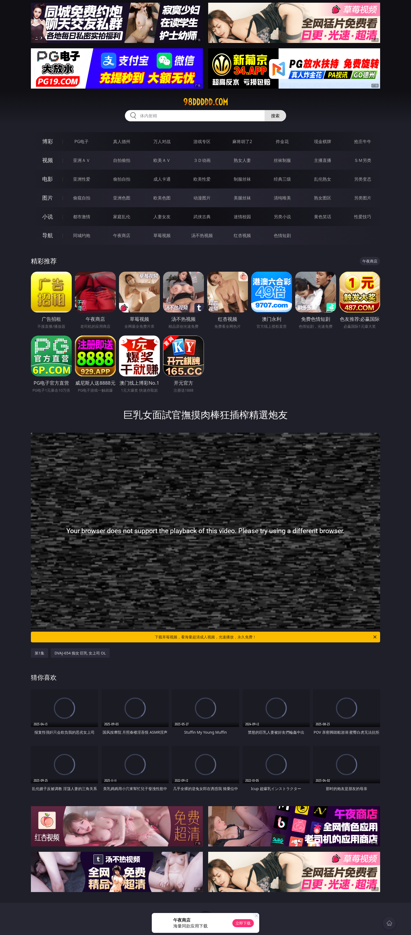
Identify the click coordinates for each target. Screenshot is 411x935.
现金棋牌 (322, 141)
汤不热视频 (202, 235)
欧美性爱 (202, 179)
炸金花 (282, 141)
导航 (47, 235)
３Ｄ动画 (202, 160)
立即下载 (243, 923)
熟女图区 (322, 198)
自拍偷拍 (121, 160)
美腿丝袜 (242, 198)
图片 (47, 197)
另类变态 (362, 179)
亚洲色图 (121, 198)
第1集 (39, 653)
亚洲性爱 (81, 179)
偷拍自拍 (121, 179)
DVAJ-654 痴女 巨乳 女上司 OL (80, 653)
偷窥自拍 (81, 198)
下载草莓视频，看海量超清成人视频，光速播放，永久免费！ (266, 637)
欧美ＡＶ (162, 160)
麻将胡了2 (242, 141)
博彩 (47, 141)
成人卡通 (162, 179)
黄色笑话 (322, 217)
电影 (47, 179)
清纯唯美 (282, 198)
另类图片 (362, 198)
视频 (47, 160)
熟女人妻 (242, 160)
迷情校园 (242, 217)
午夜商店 (121, 235)
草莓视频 (162, 235)
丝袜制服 (282, 160)
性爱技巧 (362, 217)
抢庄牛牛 (362, 141)
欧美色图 (162, 198)
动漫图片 (202, 198)
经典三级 (282, 179)
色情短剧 (282, 235)
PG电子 (81, 141)
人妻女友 (162, 217)
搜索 (275, 116)
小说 (47, 216)
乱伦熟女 (322, 179)
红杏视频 (242, 235)
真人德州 (121, 141)
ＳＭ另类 (362, 160)
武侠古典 (202, 217)
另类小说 (282, 217)
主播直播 (322, 160)
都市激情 (81, 217)
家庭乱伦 (121, 217)
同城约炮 (81, 235)
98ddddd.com (205, 102)
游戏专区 (202, 141)
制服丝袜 (242, 179)
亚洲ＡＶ (81, 160)
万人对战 (162, 141)
